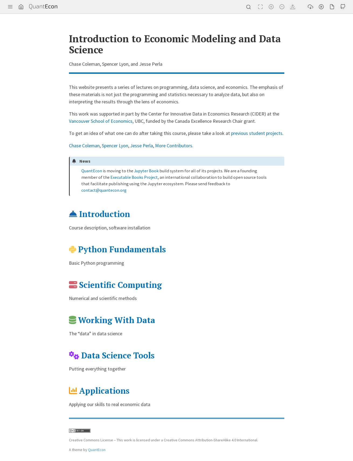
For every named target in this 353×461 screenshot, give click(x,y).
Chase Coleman (84, 145)
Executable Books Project (134, 176)
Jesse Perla (142, 145)
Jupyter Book (146, 170)
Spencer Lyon (115, 145)
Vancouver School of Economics (101, 121)
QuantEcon (91, 170)
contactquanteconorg (104, 189)
